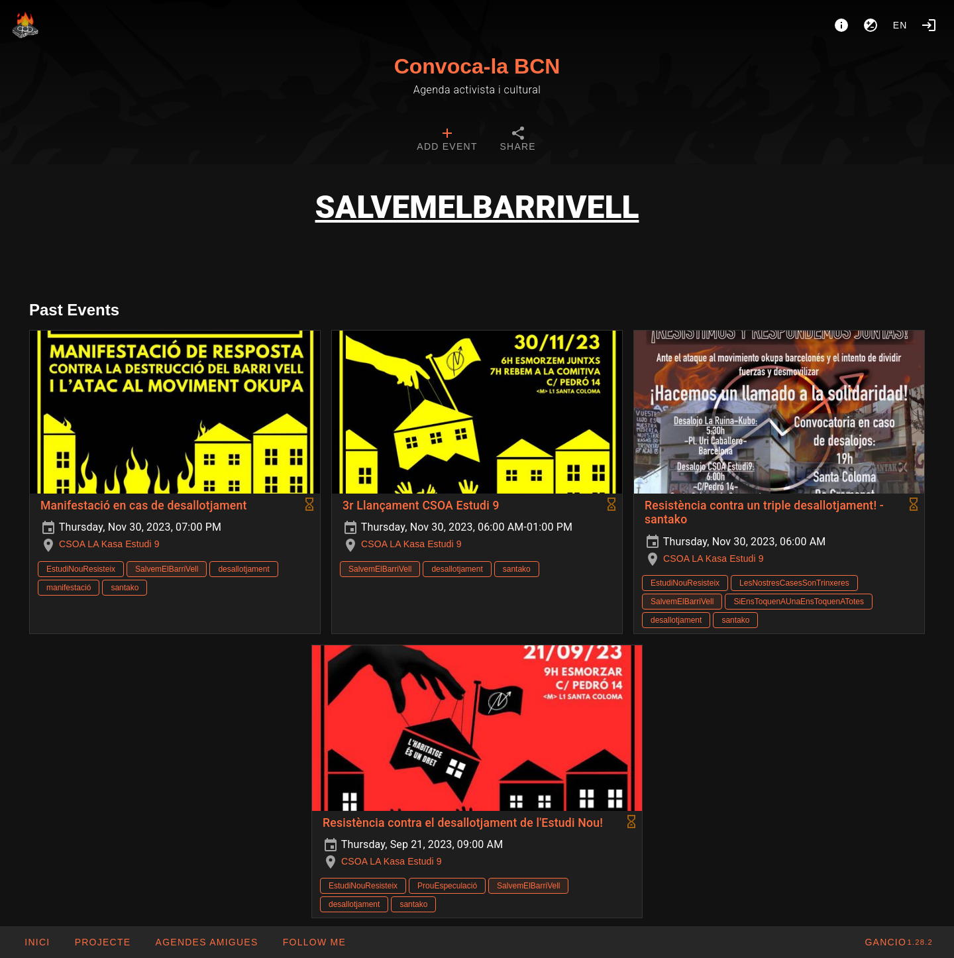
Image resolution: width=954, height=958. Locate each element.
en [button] (900, 25)
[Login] (928, 25)
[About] (841, 25)
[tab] (447, 140)
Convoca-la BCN (477, 66)
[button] (206, 942)
